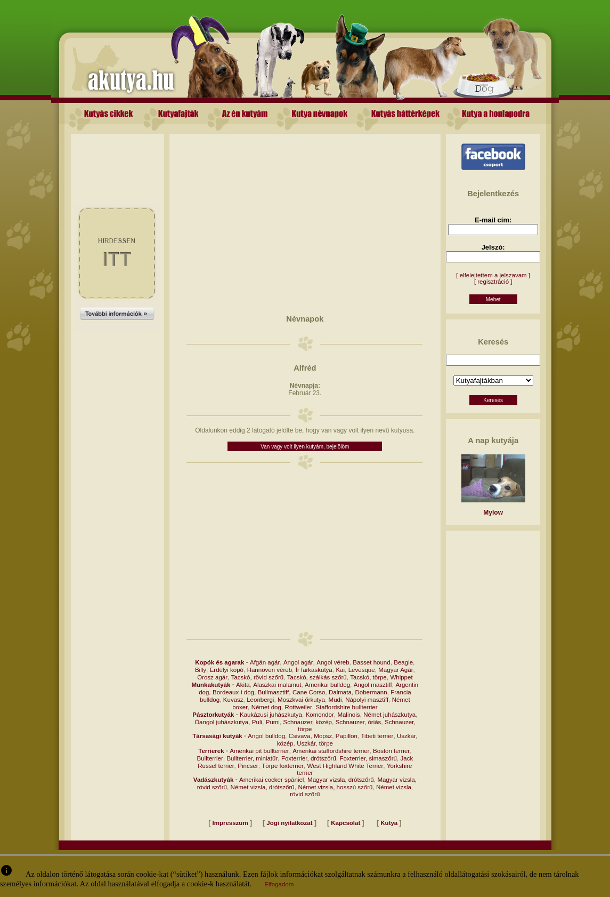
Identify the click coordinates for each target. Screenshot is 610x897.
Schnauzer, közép (307, 722)
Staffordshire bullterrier (346, 707)
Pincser (248, 766)
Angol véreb (332, 662)
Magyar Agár (395, 670)
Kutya (388, 823)
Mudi (335, 699)
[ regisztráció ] (493, 281)
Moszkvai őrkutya (301, 699)
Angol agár (298, 662)
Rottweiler (298, 707)
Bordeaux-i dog (233, 692)
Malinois (348, 714)
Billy (200, 670)
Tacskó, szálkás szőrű (317, 677)
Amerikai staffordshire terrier (330, 751)
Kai (340, 670)
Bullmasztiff (273, 692)
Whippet (401, 677)
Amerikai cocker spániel (271, 779)
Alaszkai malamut (277, 685)
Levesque (361, 670)
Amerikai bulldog (327, 685)
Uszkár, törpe (315, 743)
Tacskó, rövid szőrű (257, 677)
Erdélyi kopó (226, 670)
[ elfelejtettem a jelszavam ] (493, 275)
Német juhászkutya (389, 714)
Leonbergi (260, 699)
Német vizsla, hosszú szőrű (335, 787)
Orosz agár (212, 677)
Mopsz (323, 736)
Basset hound (371, 662)
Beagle (403, 662)
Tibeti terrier (377, 736)
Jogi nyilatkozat (289, 823)
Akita (243, 685)
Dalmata (340, 692)
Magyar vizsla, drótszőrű (340, 779)
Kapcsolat (345, 823)
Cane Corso (308, 692)
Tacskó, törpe (368, 677)
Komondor (320, 714)
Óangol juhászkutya (221, 722)
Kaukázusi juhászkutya (271, 714)
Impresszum (230, 823)
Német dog (266, 707)
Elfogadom (279, 884)
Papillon (346, 736)
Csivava (300, 736)
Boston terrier (391, 751)
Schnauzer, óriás (358, 722)
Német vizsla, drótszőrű (263, 787)
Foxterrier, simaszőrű (368, 758)
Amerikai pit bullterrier (259, 751)
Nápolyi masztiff (366, 699)
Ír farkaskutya (314, 670)
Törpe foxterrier (283, 766)
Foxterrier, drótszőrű (308, 758)
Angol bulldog (266, 736)
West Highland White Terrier (345, 766)
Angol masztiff (373, 685)
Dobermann (371, 692)
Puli (257, 722)
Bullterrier (210, 758)
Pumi (273, 722)
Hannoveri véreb (269, 670)
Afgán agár (265, 662)
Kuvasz (233, 699)
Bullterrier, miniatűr (252, 758)
